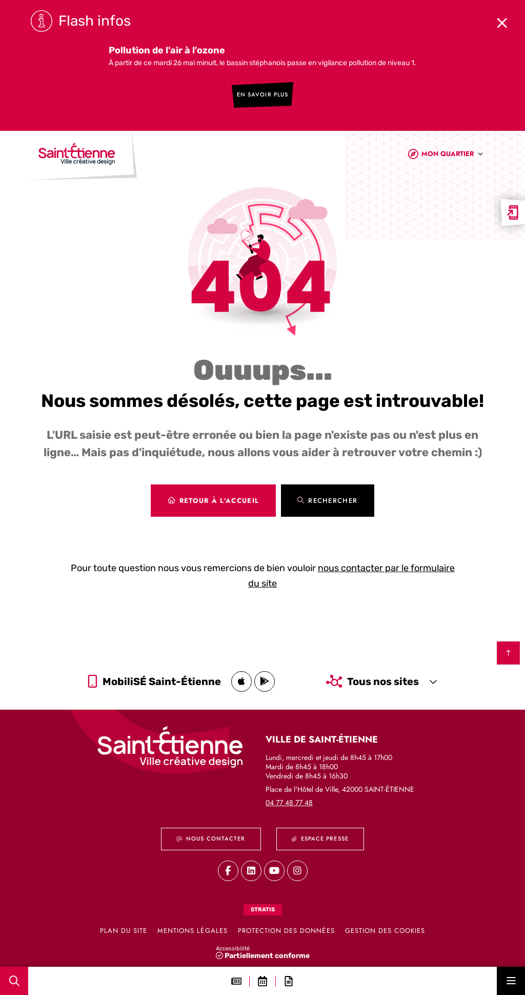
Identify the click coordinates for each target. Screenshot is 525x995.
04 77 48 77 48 (289, 802)
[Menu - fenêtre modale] (511, 981)
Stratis (263, 909)
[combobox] (452, 156)
